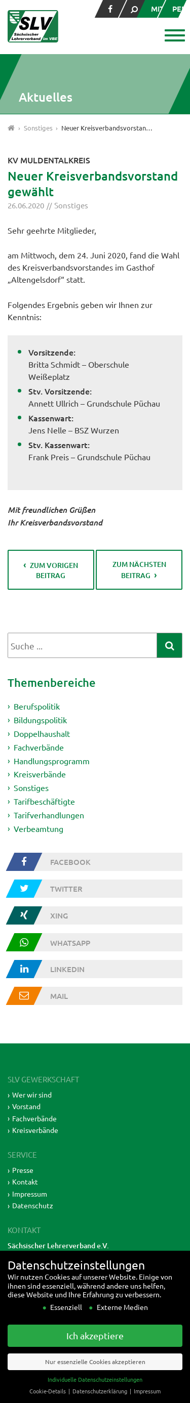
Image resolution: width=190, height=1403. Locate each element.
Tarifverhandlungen (49, 815)
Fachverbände (39, 747)
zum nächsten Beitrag (139, 569)
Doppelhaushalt (42, 733)
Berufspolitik (37, 706)
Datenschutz (32, 1205)
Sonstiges (71, 205)
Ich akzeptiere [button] (95, 1350)
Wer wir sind (32, 1094)
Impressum (29, 1193)
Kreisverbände (40, 774)
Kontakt (25, 1181)
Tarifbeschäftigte (44, 801)
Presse (22, 1169)
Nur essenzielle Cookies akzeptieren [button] (95, 1376)
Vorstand (26, 1106)
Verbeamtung (38, 828)
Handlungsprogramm (52, 760)
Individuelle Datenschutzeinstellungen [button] (95, 1394)
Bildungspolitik (40, 720)
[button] (173, 36)
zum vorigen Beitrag (54, 570)
